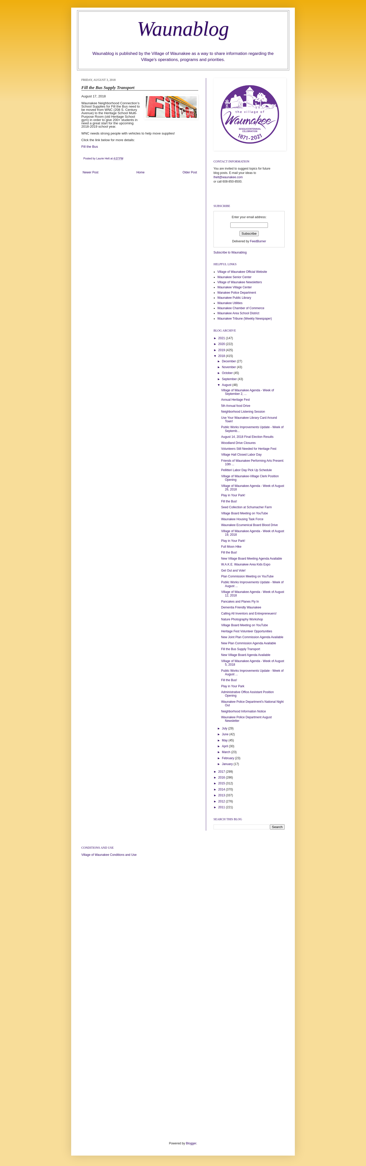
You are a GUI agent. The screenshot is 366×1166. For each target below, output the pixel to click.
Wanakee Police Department (236, 292)
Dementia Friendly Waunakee (241, 607)
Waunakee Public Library (234, 298)
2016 (222, 777)
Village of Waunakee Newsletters (239, 282)
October (228, 373)
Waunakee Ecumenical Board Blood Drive (249, 525)
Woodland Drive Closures (238, 443)
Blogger (191, 1143)
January (228, 764)
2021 (222, 338)
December (229, 361)
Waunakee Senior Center (234, 277)
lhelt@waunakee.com (228, 177)
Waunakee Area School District (238, 313)
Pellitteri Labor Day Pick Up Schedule (246, 470)
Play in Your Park (232, 686)
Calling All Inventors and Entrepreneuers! (249, 613)
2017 (222, 771)
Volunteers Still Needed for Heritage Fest (248, 449)
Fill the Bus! (229, 501)
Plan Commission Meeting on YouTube (247, 576)
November (229, 367)
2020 (222, 344)
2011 (222, 807)
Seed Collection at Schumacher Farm (246, 507)
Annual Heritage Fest (235, 399)
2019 (222, 350)
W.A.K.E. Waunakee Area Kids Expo (245, 564)
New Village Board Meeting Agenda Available (251, 558)
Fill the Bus (89, 146)
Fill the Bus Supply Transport (240, 649)
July (225, 728)
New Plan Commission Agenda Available (248, 643)
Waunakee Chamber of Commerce (240, 308)
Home (140, 172)
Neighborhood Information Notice (243, 711)
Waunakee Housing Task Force (242, 519)
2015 (222, 783)
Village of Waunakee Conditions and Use (108, 855)
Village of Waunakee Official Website (242, 272)
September (230, 379)
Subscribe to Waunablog (230, 252)
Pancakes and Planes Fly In (240, 601)
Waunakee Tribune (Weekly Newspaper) (244, 318)
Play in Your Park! (233, 495)
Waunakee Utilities (229, 303)
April (225, 746)
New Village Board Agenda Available (245, 655)
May (225, 740)
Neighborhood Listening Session (243, 411)
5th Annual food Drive (235, 406)
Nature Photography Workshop (242, 619)
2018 (222, 356)
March (226, 752)
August (227, 385)
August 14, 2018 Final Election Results (247, 437)
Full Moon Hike (231, 546)
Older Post (189, 172)
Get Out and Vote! (233, 570)
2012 (222, 801)
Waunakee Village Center (234, 287)
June (225, 734)
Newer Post (90, 172)
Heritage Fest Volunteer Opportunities (246, 631)
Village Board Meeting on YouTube (244, 513)
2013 (222, 795)
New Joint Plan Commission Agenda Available (252, 637)
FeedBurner (258, 241)
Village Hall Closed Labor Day (241, 454)
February (228, 758)
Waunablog (183, 29)
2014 (222, 789)
